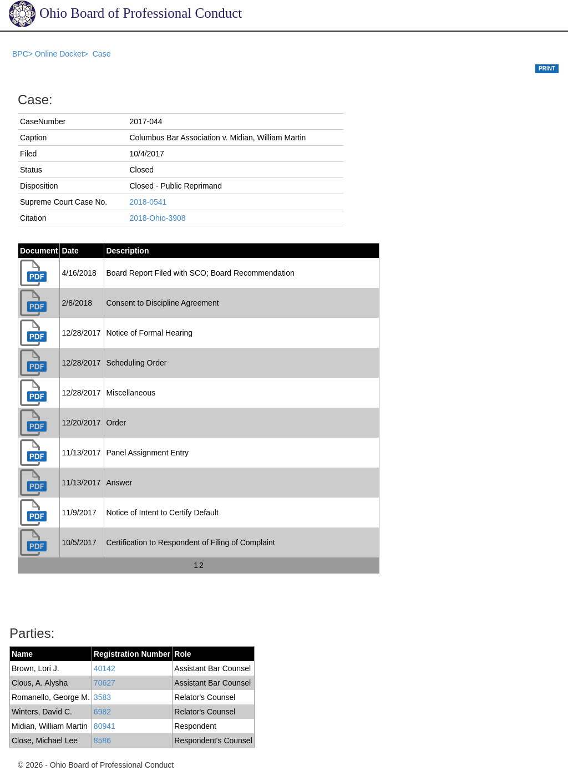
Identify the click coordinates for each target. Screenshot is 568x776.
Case (102, 53)
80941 (104, 726)
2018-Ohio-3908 (157, 218)
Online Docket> (62, 53)
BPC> (23, 53)
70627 (104, 682)
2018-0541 (147, 201)
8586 (102, 740)
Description (127, 250)
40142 (104, 668)
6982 (102, 711)
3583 (102, 697)
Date (70, 250)
